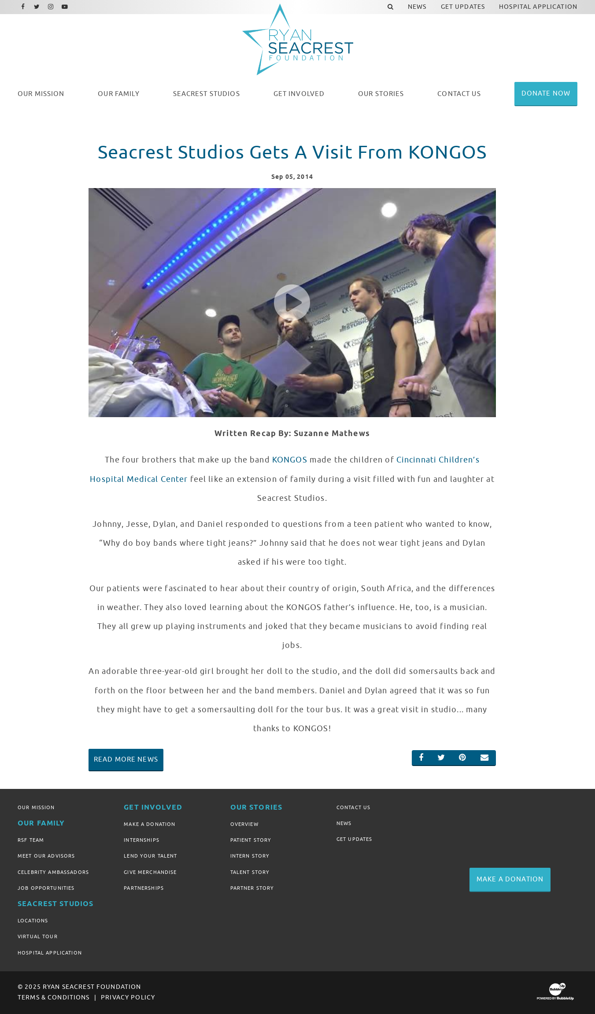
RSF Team (31, 840)
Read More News (126, 759)
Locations (33, 921)
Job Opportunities (46, 888)
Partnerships (144, 888)
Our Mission (36, 807)
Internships (141, 840)
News (344, 823)
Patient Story (251, 840)
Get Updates (354, 839)
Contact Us (353, 807)
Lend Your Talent (150, 856)
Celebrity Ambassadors (53, 872)
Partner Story (252, 888)
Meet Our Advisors (46, 856)
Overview (244, 824)
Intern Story (250, 856)
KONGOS (289, 460)
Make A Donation (149, 824)
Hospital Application (50, 953)
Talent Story (250, 872)
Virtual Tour (38, 936)
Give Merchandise (150, 872)
